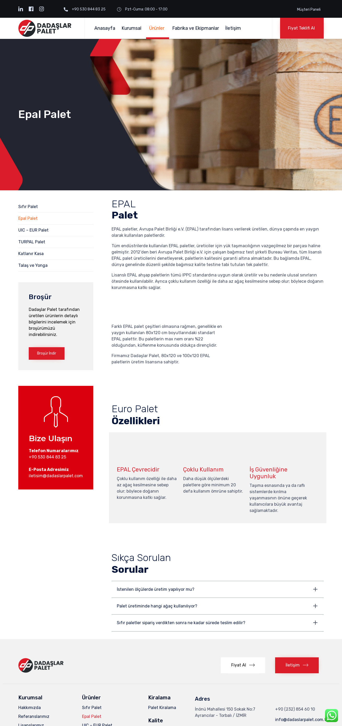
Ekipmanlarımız (33, 693)
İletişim (233, 28)
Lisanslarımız (31, 684)
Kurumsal (132, 28)
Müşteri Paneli (309, 9)
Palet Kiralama (162, 667)
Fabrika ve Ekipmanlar (195, 28)
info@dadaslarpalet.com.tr (301, 679)
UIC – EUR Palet (33, 230)
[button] (302, 28)
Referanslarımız (33, 676)
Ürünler (157, 28)
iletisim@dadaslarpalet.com (56, 475)
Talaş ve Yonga (33, 265)
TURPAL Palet (31, 241)
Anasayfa (104, 28)
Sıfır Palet (28, 206)
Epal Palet (28, 218)
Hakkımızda (29, 667)
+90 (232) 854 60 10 (295, 668)
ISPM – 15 (157, 690)
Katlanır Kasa (31, 253)
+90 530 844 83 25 (47, 457)
